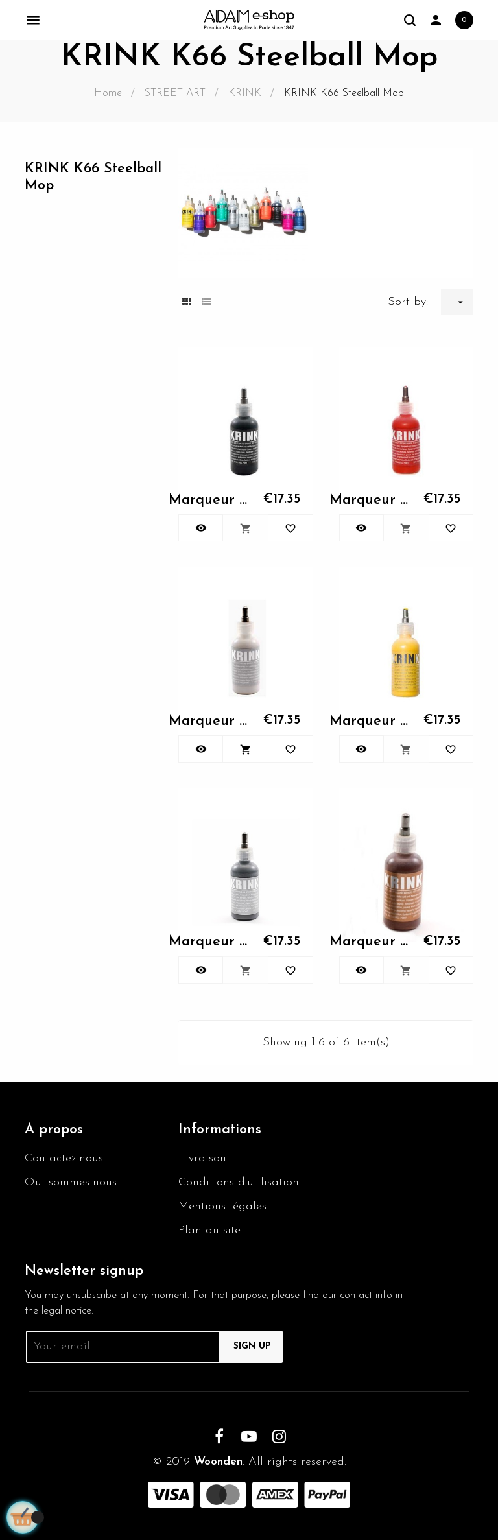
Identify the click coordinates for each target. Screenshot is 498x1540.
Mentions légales (222, 1206)
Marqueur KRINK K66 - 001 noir (209, 500)
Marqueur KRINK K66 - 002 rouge (369, 500)
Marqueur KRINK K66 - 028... (209, 942)
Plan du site (209, 1230)
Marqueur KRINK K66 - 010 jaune (369, 721)
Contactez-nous (64, 1158)
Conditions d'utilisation (238, 1182)
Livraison (202, 1158)
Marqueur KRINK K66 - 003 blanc (209, 721)
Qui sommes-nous (71, 1182)
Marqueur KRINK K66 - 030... (369, 942)
